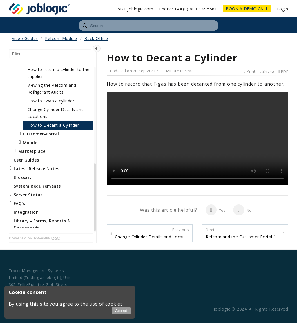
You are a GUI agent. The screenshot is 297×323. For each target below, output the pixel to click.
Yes (216, 209)
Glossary (23, 177)
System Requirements (37, 186)
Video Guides (25, 38)
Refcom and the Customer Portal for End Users (243, 233)
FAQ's (19, 203)
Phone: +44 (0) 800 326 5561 (188, 9)
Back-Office (96, 38)
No (242, 209)
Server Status (28, 194)
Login (282, 9)
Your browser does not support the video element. (197, 138)
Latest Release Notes (36, 168)
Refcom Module (61, 38)
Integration (26, 212)
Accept (121, 311)
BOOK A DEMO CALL (247, 8)
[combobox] (148, 25)
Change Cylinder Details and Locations (152, 233)
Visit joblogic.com (135, 9)
